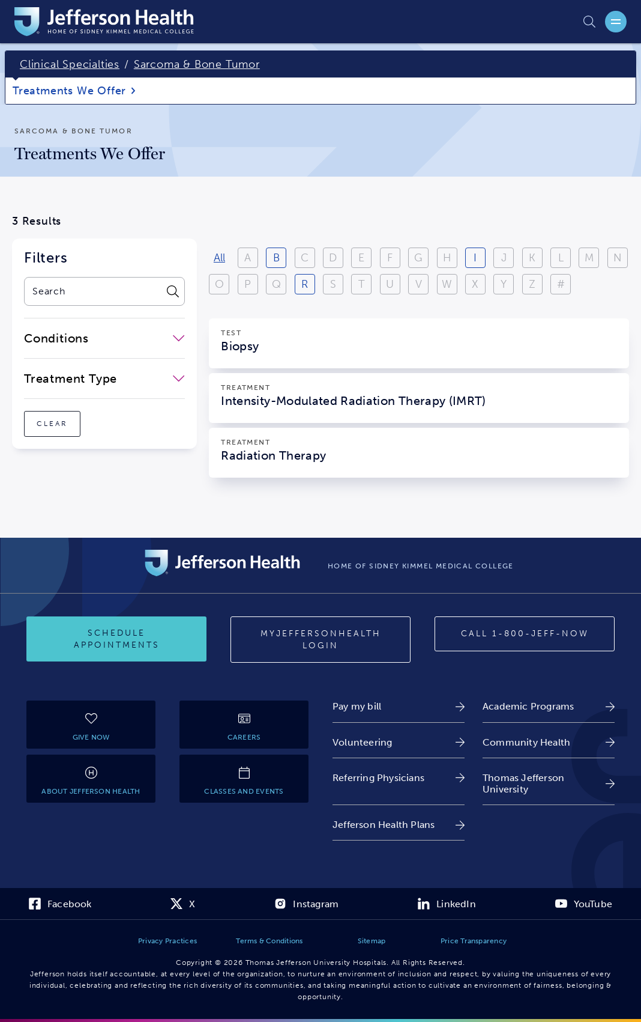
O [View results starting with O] (219, 284)
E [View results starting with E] (361, 257)
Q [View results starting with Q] (276, 284)
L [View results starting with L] (561, 257)
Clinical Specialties (69, 64)
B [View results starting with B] (276, 257)
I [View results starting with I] (475, 257)
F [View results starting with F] (390, 257)
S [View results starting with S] (333, 284)
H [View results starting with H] (447, 257)
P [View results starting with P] (247, 284)
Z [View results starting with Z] (532, 284)
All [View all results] (219, 257)
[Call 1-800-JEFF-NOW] (525, 633)
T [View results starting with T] (361, 284)
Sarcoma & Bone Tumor (197, 64)
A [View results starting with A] (247, 257)
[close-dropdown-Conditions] (104, 338)
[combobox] (92, 291)
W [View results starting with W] (447, 284)
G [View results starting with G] (418, 257)
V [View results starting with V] (418, 284)
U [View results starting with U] (390, 284)
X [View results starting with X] (475, 284)
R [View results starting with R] (304, 284)
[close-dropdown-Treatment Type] (104, 378)
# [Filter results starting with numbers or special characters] (561, 284)
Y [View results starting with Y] (504, 284)
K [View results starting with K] (532, 257)
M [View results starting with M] (589, 257)
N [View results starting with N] (617, 257)
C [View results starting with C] (304, 257)
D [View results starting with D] (333, 257)
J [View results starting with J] (504, 257)
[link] (399, 706)
